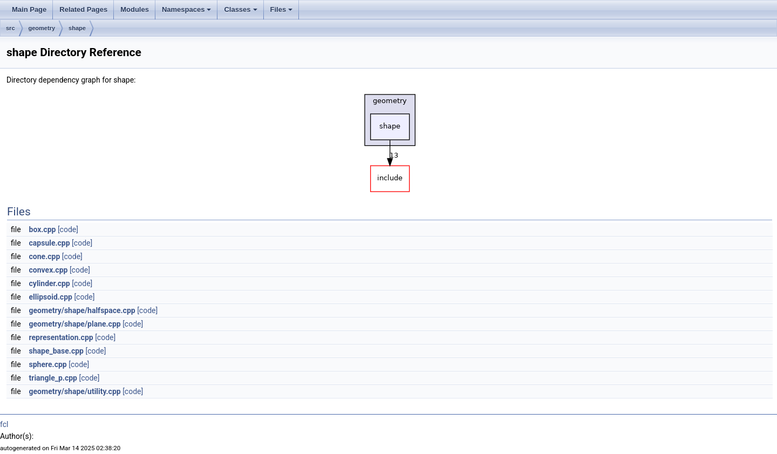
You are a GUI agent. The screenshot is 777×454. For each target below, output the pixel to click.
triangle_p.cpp (53, 378)
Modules (134, 9)
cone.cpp (44, 256)
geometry (42, 28)
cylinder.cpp (49, 283)
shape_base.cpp (56, 351)
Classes (240, 9)
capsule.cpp (49, 243)
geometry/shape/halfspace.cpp (82, 310)
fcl (4, 424)
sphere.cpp (48, 364)
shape (77, 28)
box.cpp (42, 229)
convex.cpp (48, 270)
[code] (68, 229)
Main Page (29, 9)
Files (281, 9)
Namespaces (187, 9)
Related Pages (83, 9)
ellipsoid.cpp (50, 297)
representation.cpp (61, 337)
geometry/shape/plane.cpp (75, 324)
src (10, 28)
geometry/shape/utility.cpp (75, 391)
